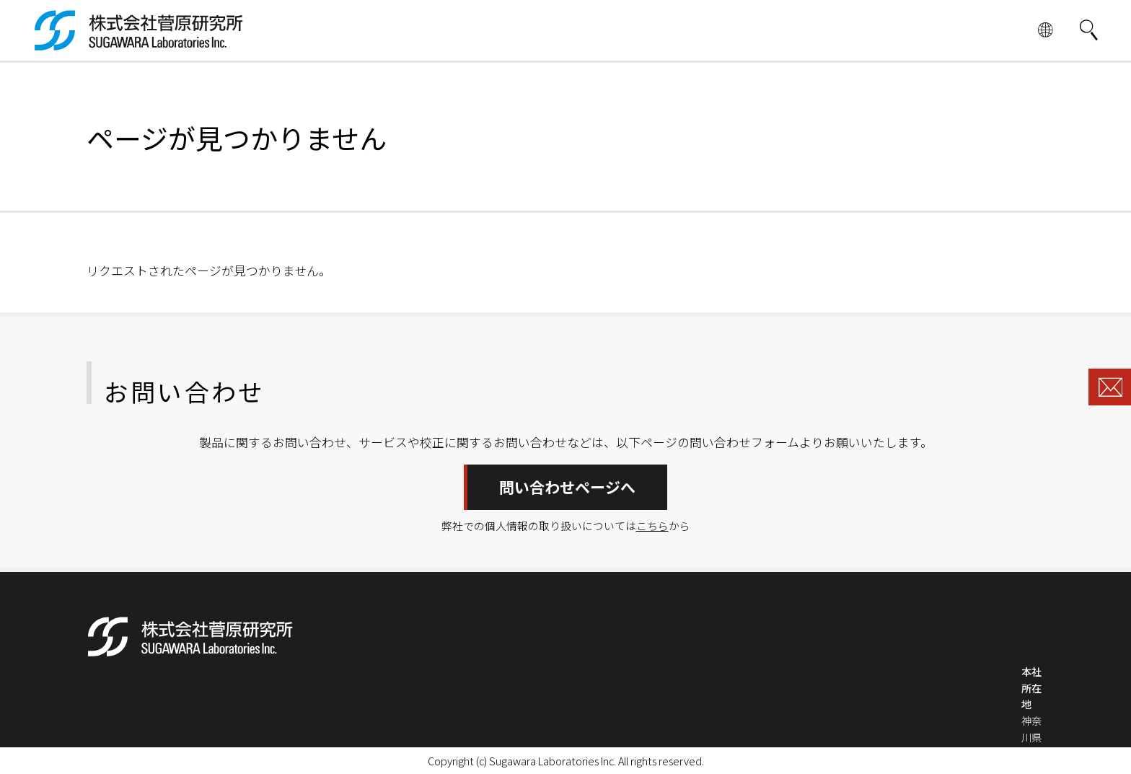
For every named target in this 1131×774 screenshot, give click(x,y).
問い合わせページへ (567, 487)
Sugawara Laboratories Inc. (552, 760)
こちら (652, 525)
